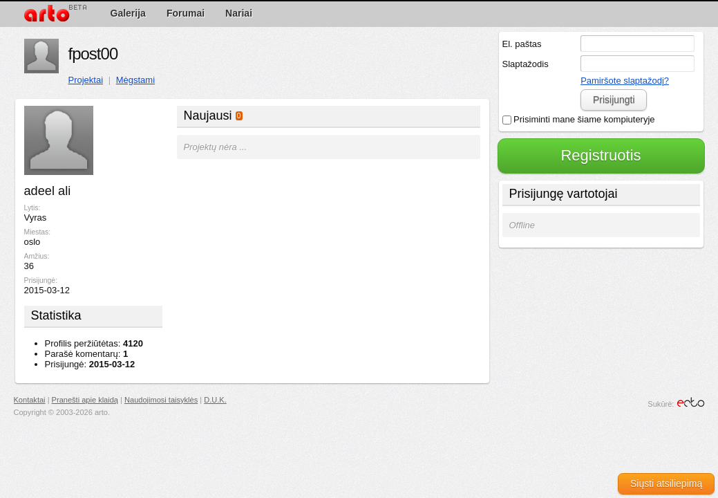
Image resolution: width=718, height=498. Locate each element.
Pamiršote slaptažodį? (624, 80)
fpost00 (93, 53)
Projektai (86, 80)
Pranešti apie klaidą (85, 400)
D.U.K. (215, 400)
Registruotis (600, 155)
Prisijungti (614, 99)
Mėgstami (135, 80)
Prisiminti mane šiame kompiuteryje (578, 119)
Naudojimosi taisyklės (161, 400)
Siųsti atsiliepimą (666, 483)
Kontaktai (30, 400)
